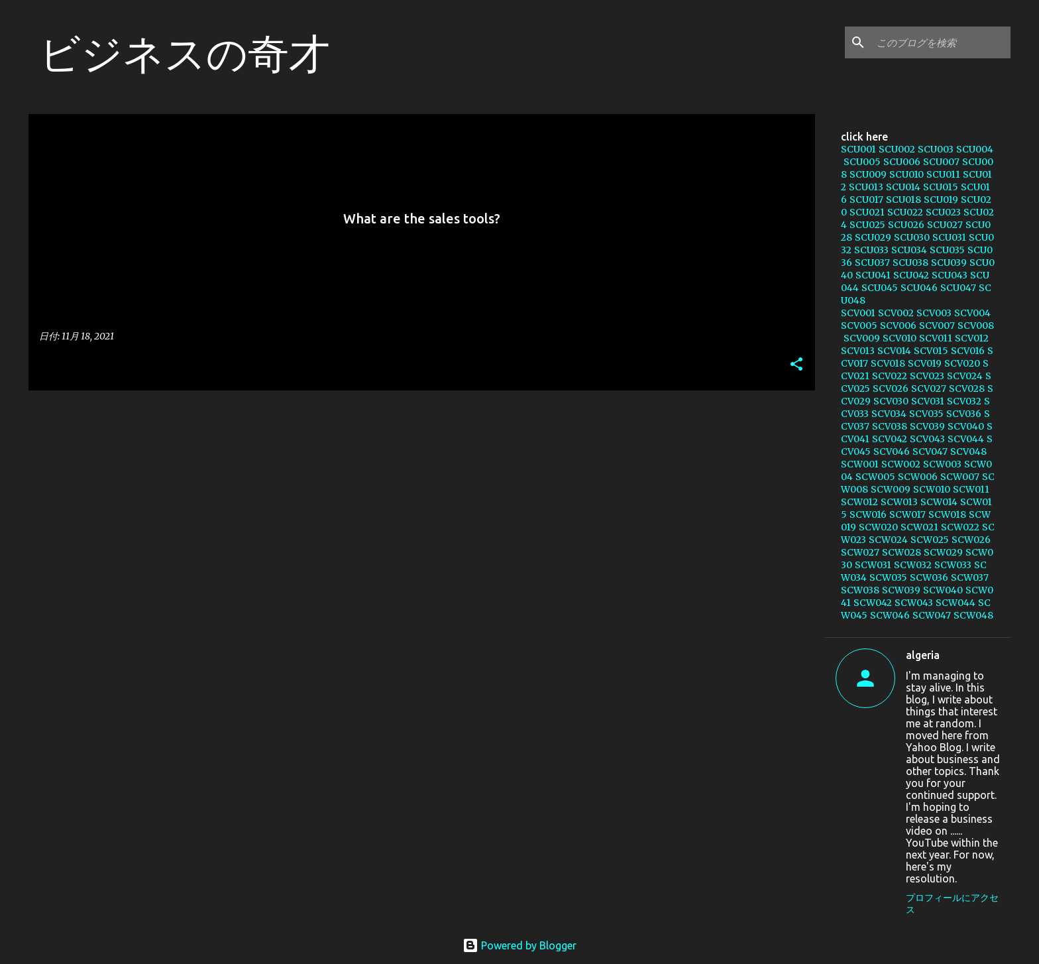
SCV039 (927, 426)
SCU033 (871, 250)
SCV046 (891, 451)
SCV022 (889, 376)
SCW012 (859, 502)
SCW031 (873, 565)
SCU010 (906, 174)
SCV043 (927, 439)
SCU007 (941, 162)
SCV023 (927, 376)
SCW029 (943, 552)
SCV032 (964, 401)
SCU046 (919, 288)
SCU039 (949, 263)
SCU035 (947, 250)
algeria (923, 655)
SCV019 (925, 363)
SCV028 (967, 388)
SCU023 (943, 212)
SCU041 (873, 275)
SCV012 (972, 338)
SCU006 (901, 162)
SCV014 (894, 351)
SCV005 (859, 325)
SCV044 (966, 439)
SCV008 (975, 325)
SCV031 (927, 401)
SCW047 (931, 615)
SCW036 (929, 577)
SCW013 (899, 502)
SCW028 (901, 552)
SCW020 (878, 527)
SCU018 (903, 200)
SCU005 (862, 162)
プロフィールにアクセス (952, 903)
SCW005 (875, 477)
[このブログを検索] (941, 42)
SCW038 (860, 590)
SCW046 (890, 615)
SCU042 (911, 275)
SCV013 (858, 351)
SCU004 (974, 149)
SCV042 (889, 439)
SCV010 (899, 338)
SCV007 (937, 325)
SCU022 (905, 212)
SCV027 (928, 388)
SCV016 (968, 351)
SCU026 (906, 225)
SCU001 (858, 149)
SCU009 (868, 174)
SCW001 (860, 464)
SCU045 (879, 288)
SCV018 (888, 363)
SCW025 (929, 540)
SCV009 (862, 338)
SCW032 (913, 565)
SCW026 (971, 540)
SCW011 (971, 489)
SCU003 (936, 149)
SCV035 (926, 414)
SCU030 (912, 237)
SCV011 (935, 338)
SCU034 (909, 250)
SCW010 (931, 489)
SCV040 (966, 426)
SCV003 (934, 313)
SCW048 (973, 615)
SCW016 (868, 514)
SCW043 (914, 603)
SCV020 (962, 363)
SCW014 (938, 502)
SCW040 (943, 590)
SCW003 (942, 464)
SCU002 (897, 149)
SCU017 (866, 200)
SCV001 (858, 313)
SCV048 (968, 451)
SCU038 (910, 263)
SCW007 (959, 477)
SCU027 (945, 225)
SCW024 (888, 540)
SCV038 (889, 426)
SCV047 (930, 451)
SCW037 (970, 577)
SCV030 (890, 401)
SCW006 (918, 477)
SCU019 (941, 200)
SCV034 (888, 414)
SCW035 (888, 577)
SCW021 (919, 527)
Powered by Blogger (519, 945)
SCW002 (900, 464)
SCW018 (947, 514)
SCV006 (898, 325)
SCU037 (872, 263)
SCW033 (952, 565)
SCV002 (896, 313)
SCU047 (958, 288)
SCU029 (873, 237)
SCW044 (955, 603)
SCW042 (872, 603)
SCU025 (867, 225)
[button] (796, 365)
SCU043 (949, 275)
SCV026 (890, 388)
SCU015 (940, 187)
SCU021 (867, 212)
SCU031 (949, 237)
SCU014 (903, 187)
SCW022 (960, 527)
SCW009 (890, 489)
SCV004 (972, 313)
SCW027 (860, 552)
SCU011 (943, 174)
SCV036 (963, 414)
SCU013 (866, 187)
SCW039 (901, 590)
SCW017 (907, 514)
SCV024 (965, 376)
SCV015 (931, 351)
